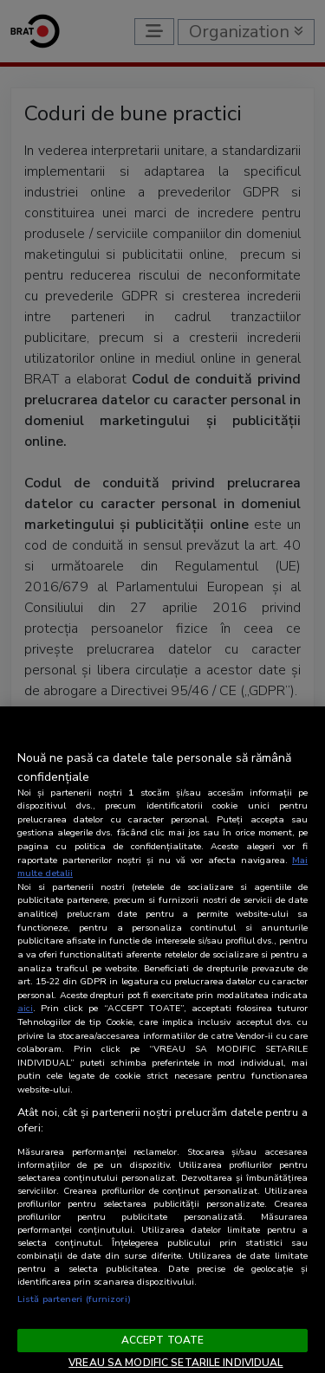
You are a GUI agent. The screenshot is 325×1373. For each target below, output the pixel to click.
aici (25, 1008)
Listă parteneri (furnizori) (74, 1298)
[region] (162, 1039)
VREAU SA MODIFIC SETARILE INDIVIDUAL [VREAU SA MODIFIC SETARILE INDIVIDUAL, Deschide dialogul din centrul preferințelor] (175, 1363)
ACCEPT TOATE (162, 1340)
